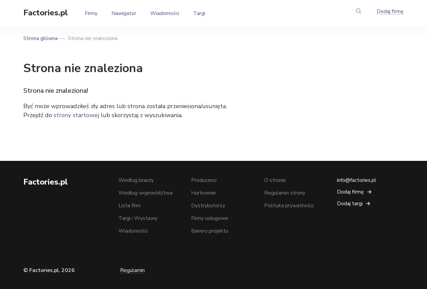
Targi (199, 13)
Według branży (136, 180)
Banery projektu (209, 231)
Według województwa (145, 193)
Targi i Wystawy (137, 218)
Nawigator (123, 13)
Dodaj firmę (390, 11)
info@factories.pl (356, 180)
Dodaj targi (350, 203)
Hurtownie (203, 193)
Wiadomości (164, 13)
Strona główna (40, 38)
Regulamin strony (284, 193)
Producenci (204, 180)
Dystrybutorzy (208, 205)
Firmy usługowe (209, 218)
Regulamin (132, 270)
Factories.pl (45, 12)
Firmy (91, 13)
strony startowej (76, 115)
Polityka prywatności (289, 205)
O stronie (275, 180)
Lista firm (129, 205)
